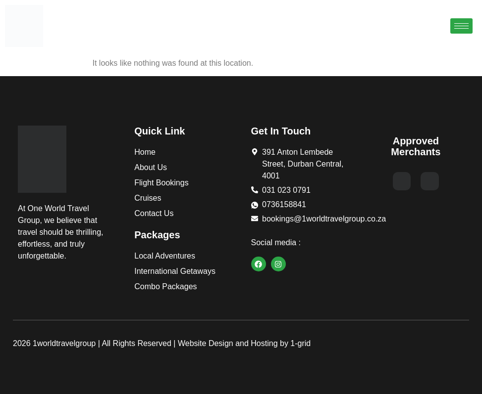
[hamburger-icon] (461, 26)
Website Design (205, 343)
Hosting (264, 343)
